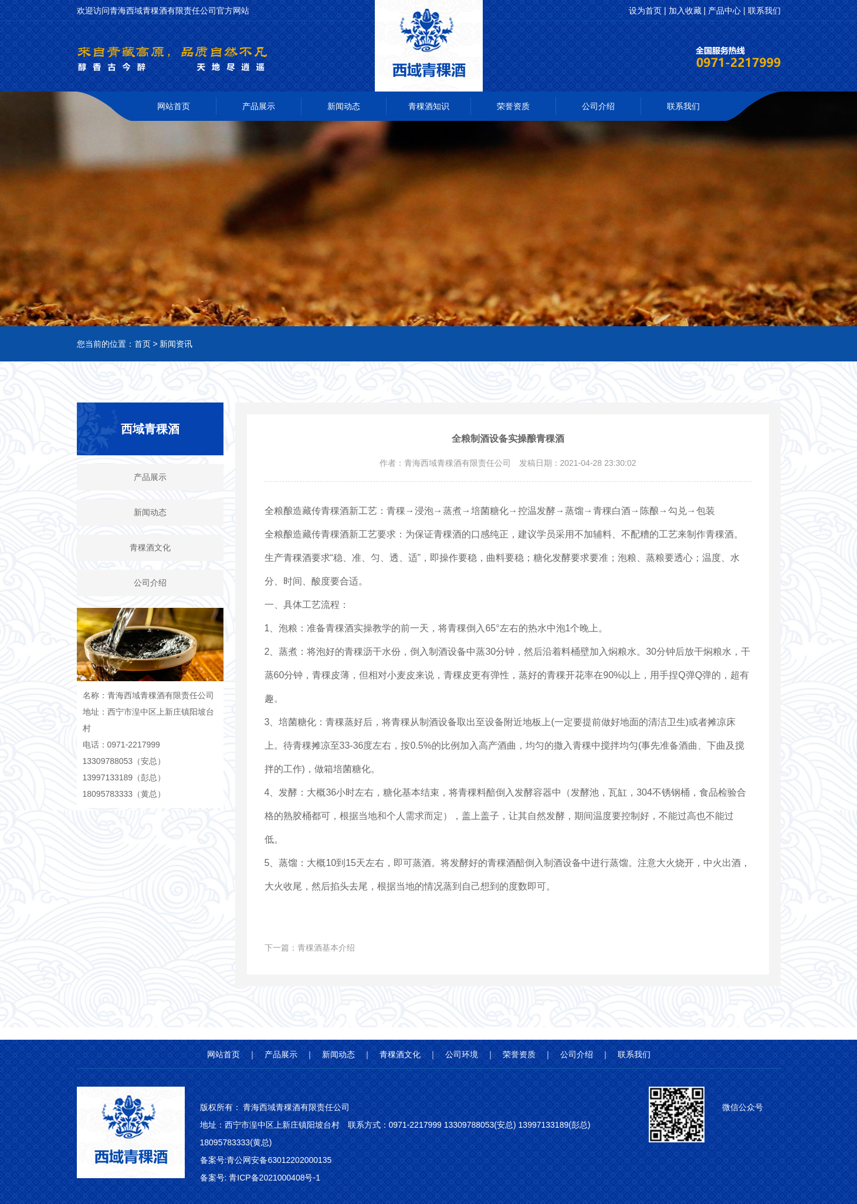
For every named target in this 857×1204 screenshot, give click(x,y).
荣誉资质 (513, 106)
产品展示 (258, 106)
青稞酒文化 (150, 547)
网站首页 (173, 106)
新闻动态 (343, 106)
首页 (142, 344)
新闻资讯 (176, 344)
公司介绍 (598, 106)
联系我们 (683, 106)
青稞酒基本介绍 (326, 947)
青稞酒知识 (428, 106)
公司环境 (461, 1054)
